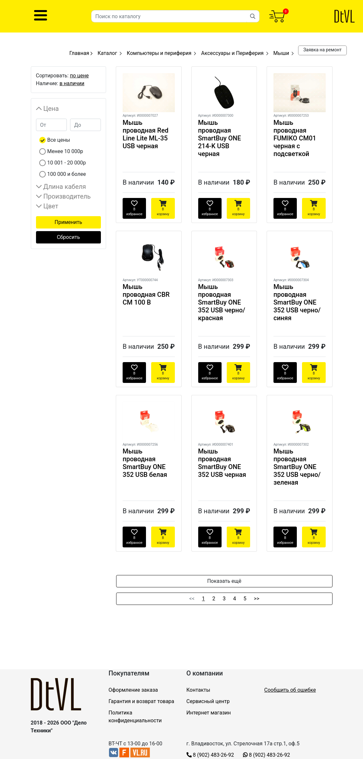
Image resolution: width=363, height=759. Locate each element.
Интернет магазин (209, 713)
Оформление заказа (133, 690)
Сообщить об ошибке (290, 690)
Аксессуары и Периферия (232, 53)
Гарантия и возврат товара (142, 701)
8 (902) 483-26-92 (210, 755)
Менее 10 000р (65, 151)
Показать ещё (224, 581)
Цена (51, 108)
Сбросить (68, 237)
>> (257, 598)
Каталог (107, 53)
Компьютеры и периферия (159, 53)
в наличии (71, 83)
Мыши (281, 53)
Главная (80, 53)
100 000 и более (66, 174)
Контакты (198, 690)
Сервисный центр (208, 701)
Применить (68, 222)
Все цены (58, 140)
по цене (79, 75)
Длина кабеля (64, 186)
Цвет (50, 206)
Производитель (67, 196)
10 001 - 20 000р (66, 163)
